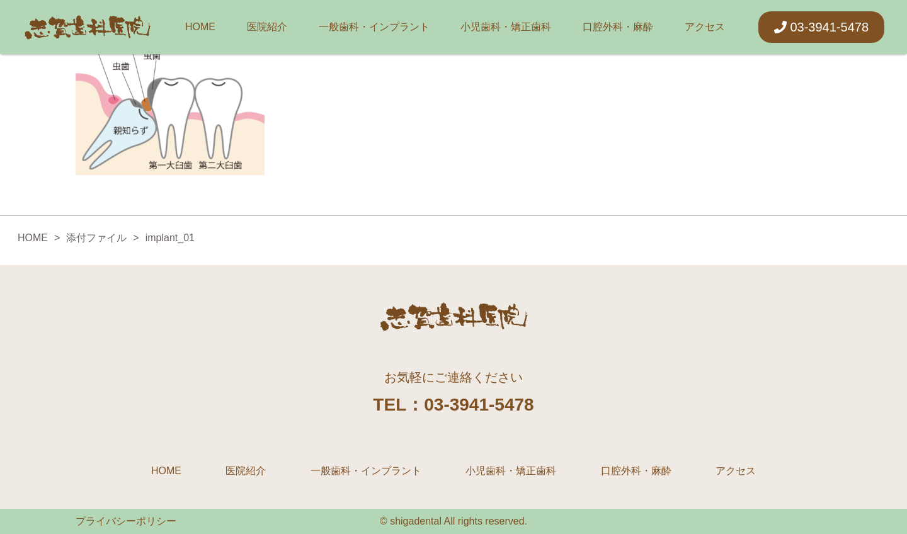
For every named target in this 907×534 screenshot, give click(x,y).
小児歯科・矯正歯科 (505, 26)
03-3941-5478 (821, 27)
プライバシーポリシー (126, 521)
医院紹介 (267, 26)
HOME (200, 26)
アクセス (705, 26)
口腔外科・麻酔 (618, 26)
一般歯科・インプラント (374, 26)
